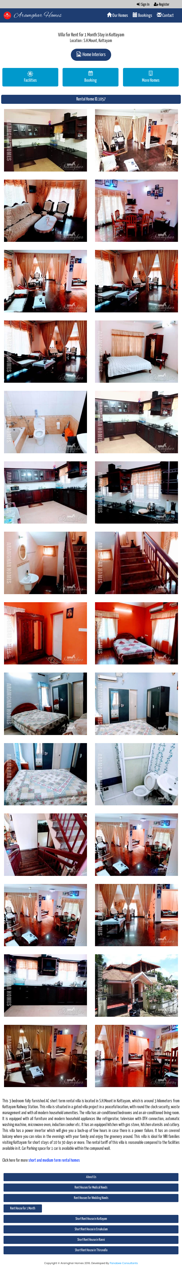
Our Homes (117, 15)
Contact (165, 15)
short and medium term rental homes (54, 1160)
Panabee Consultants (124, 1263)
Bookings (142, 15)
